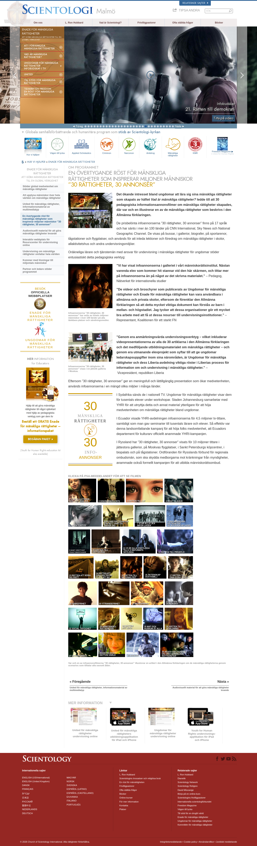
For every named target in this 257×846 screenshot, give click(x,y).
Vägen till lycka (57, 145)
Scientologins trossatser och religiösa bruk (140, 778)
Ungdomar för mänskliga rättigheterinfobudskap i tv (41, 65)
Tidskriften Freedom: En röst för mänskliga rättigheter (39, 91)
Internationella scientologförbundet (194, 801)
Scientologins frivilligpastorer (191, 797)
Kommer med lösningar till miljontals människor (38, 261)
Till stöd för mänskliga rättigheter (39, 81)
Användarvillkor (206, 842)
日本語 (25, 797)
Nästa (178, 126)
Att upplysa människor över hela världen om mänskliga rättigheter (42, 196)
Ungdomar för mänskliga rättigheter (194, 821)
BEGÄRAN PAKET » (40, 439)
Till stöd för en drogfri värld (190, 813)
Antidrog (150, 145)
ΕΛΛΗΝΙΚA (72, 797)
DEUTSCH (27, 813)
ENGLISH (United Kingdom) (36, 781)
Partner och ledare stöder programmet (37, 270)
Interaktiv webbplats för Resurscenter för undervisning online (40, 242)
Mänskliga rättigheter (173, 146)
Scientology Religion (187, 786)
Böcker (219, 22)
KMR (195, 145)
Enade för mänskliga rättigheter (192, 817)
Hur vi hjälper (33, 154)
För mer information (129, 801)
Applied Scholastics (81, 145)
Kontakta (123, 805)
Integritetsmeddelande (171, 842)
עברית (26, 793)
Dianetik (181, 778)
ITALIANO (71, 800)
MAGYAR (71, 777)
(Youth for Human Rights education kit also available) (40, 452)
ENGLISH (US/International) (36, 777)
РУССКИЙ (27, 801)
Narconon (129, 145)
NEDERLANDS (29, 809)
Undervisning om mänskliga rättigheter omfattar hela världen (41, 253)
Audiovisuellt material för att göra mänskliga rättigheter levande (42, 232)
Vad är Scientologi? (110, 22)
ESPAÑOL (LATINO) (77, 789)
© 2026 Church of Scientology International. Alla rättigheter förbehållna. (55, 842)
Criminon (107, 145)
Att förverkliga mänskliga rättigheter (39, 47)
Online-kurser (126, 797)
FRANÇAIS (27, 789)
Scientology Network (187, 782)
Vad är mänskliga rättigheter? (35, 56)
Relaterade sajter (195, 3)
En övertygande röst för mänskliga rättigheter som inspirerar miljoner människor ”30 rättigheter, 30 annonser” (41, 220)
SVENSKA (72, 785)
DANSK (26, 785)
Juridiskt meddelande (226, 842)
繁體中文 (26, 805)
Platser (122, 809)
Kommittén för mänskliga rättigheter (194, 825)
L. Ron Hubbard (74, 22)
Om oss (38, 22)
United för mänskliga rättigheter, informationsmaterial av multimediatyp (41, 207)
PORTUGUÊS (74, 804)
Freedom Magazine (223, 152)
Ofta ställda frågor (182, 22)
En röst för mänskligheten (131, 782)
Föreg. (80, 126)
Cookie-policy (190, 842)
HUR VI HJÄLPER (36, 162)
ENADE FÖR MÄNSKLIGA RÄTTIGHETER (71, 162)
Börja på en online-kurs (188, 794)
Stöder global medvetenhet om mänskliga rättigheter (40, 188)
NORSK (70, 781)
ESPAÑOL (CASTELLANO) (80, 793)
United (28, 74)
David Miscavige (185, 790)
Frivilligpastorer (147, 22)
